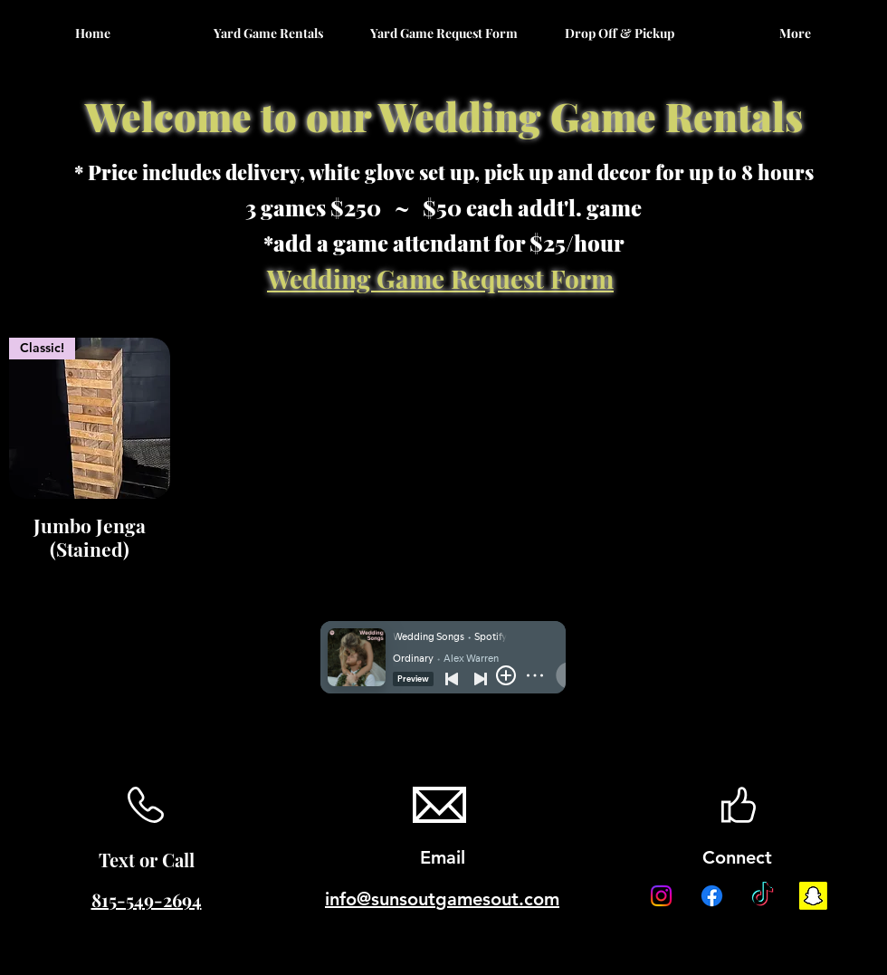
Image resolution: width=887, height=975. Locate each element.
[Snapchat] (813, 896)
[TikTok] (763, 896)
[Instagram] (661, 896)
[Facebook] (712, 896)
